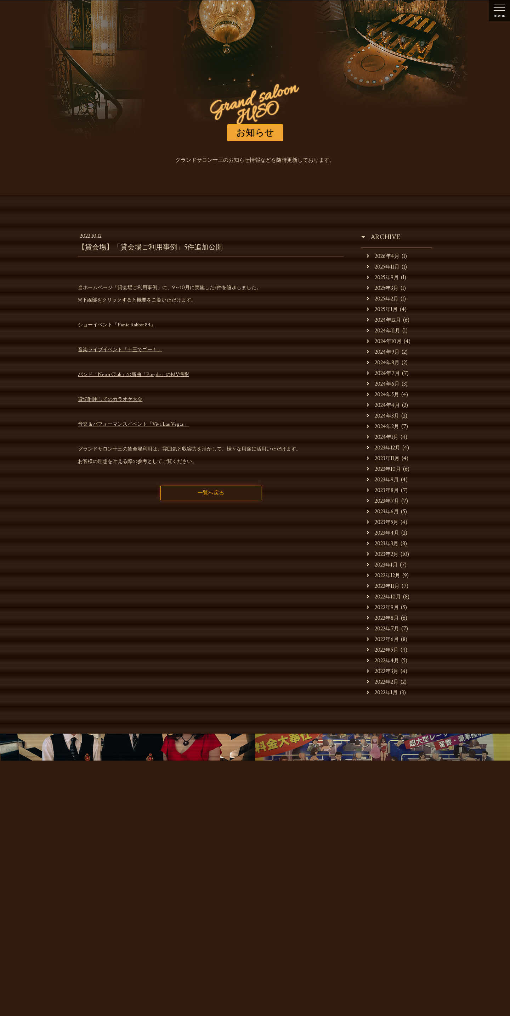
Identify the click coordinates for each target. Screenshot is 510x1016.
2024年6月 (383, 384)
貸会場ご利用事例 (311, 889)
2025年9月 (383, 277)
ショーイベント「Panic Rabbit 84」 (116, 325)
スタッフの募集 (361, 889)
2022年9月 (383, 607)
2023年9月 (383, 479)
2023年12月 (383, 447)
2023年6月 (383, 511)
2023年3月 (382, 543)
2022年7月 (383, 628)
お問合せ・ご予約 (412, 889)
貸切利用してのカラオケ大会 (110, 399)
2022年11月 (383, 586)
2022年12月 (383, 575)
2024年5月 (383, 394)
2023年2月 (382, 554)
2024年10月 (384, 341)
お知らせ (87, 889)
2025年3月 (382, 288)
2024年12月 (384, 320)
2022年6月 (383, 639)
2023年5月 (382, 522)
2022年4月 (383, 660)
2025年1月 (382, 309)
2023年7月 (383, 501)
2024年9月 (383, 352)
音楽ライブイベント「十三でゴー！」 (120, 350)
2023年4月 (383, 533)
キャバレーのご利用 (202, 889)
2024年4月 (383, 405)
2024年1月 (382, 437)
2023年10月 (384, 469)
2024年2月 (383, 426)
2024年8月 (383, 362)
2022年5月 (382, 650)
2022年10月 (384, 596)
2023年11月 (383, 458)
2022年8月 (383, 618)
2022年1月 (382, 692)
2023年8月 (383, 490)
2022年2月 (382, 682)
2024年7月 (383, 373)
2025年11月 (383, 267)
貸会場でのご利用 (258, 889)
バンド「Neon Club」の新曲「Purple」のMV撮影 (133, 374)
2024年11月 (383, 330)
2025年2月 (382, 299)
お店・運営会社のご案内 (138, 889)
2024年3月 (383, 416)
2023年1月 (382, 565)
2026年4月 (383, 256)
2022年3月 (382, 671)
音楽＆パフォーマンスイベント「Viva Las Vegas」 (133, 424)
